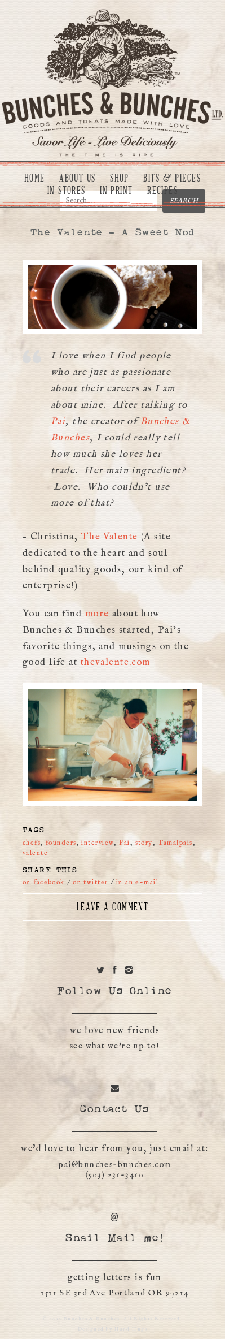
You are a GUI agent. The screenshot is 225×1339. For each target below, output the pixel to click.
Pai (58, 421)
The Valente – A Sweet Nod (112, 233)
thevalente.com (116, 662)
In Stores (66, 190)
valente (35, 853)
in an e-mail (137, 882)
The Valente (111, 537)
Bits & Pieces (172, 178)
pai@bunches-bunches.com (114, 1164)
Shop (119, 178)
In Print (116, 190)
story (144, 843)
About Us (77, 178)
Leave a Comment (113, 907)
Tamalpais (175, 843)
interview (97, 843)
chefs (32, 843)
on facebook (44, 882)
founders (61, 843)
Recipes (162, 190)
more (97, 614)
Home (34, 178)
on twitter (90, 882)
